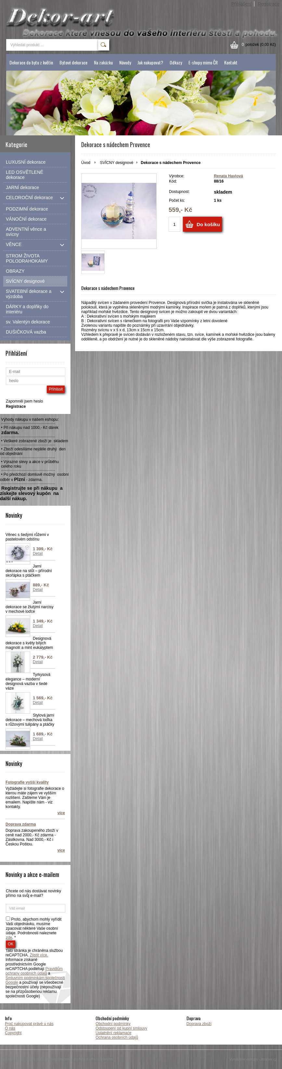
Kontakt (230, 62)
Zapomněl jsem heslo (24, 401)
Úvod (85, 162)
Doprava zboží (199, 1023)
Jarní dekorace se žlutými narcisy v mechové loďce (29, 607)
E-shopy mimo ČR (203, 62)
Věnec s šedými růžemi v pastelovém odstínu (27, 536)
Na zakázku (103, 62)
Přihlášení (241, 4)
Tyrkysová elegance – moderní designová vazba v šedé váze (28, 681)
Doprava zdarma (21, 824)
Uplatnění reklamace (113, 1033)
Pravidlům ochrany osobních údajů (34, 971)
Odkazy (176, 62)
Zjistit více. (39, 955)
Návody (125, 62)
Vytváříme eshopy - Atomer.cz (255, 1059)
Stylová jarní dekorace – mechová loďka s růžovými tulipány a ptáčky (30, 720)
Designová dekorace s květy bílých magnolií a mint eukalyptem (29, 643)
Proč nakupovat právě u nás (29, 1023)
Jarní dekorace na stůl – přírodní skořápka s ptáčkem (29, 571)
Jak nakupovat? (150, 62)
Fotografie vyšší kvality (27, 782)
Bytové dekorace (73, 62)
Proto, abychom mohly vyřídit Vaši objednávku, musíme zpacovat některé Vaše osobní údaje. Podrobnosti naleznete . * (33, 928)
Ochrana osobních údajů (117, 1037)
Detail (38, 553)
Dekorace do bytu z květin (31, 62)
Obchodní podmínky (113, 1023)
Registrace (268, 4)
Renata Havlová (228, 176)
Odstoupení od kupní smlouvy (121, 1028)
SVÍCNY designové (117, 162)
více (61, 813)
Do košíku (208, 224)
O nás (10, 1028)
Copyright (13, 1033)
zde (9, 937)
